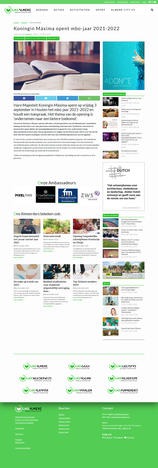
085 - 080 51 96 (124, 428)
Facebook (108, 437)
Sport (101, 10)
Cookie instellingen (22, 448)
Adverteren (134, 2)
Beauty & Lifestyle (35, 38)
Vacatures (19, 434)
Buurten (64, 408)
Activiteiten (80, 10)
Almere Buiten (64, 418)
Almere (24, 22)
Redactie (29, 34)
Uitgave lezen (109, 2)
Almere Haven (64, 421)
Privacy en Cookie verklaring (26, 420)
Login (144, 2)
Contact (107, 408)
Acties (59, 10)
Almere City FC (123, 10)
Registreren (20, 442)
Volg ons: (107, 434)
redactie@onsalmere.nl (120, 417)
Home (16, 22)
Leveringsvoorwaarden (24, 422)
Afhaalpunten (122, 2)
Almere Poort (64, 428)
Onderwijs (53, 38)
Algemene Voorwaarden (24, 417)
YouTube (130, 437)
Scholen (18, 38)
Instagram (119, 437)
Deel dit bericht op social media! (27, 94)
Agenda (42, 10)
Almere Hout (64, 425)
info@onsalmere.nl (121, 414)
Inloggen (18, 439)
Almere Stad (64, 432)
